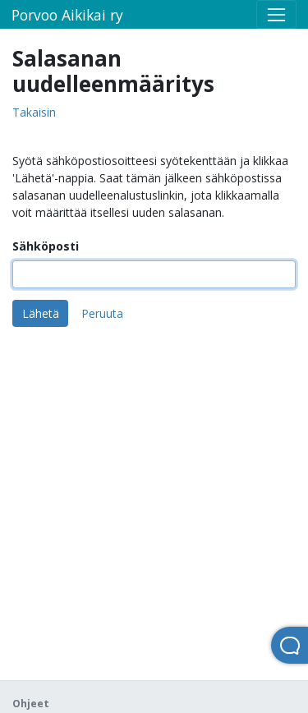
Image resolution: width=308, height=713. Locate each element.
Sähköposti (45, 246)
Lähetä (40, 313)
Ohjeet (30, 704)
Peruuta (102, 313)
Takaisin (34, 113)
